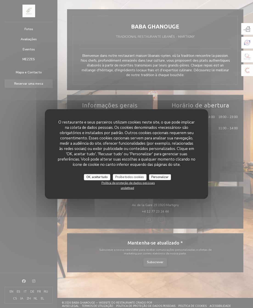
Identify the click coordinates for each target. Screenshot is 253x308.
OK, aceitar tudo (97, 177)
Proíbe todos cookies (129, 177)
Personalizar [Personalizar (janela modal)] (160, 177)
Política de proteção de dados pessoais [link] (128, 183)
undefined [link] (127, 188)
